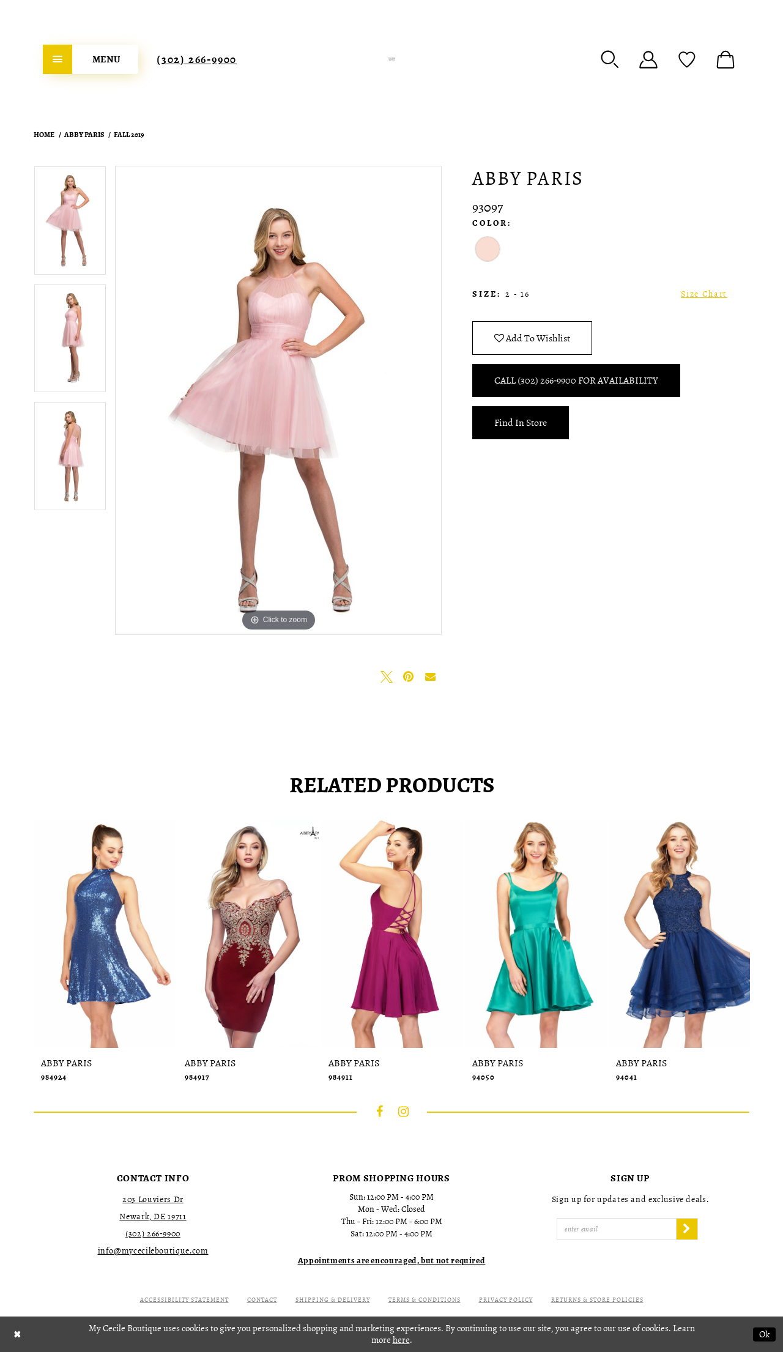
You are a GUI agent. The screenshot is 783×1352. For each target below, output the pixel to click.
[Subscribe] (687, 1229)
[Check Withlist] (687, 59)
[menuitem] (90, 59)
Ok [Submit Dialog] (764, 1334)
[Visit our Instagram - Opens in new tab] (404, 1112)
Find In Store (520, 422)
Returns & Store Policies (597, 1300)
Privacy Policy (506, 1300)
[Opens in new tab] (392, 1260)
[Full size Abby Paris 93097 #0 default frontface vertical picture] (278, 400)
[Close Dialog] (17, 1334)
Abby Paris (84, 134)
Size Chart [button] (704, 294)
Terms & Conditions (424, 1300)
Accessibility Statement (184, 1300)
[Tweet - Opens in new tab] (387, 677)
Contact (262, 1300)
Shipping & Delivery (332, 1300)
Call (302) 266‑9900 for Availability (576, 380)
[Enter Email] (617, 1229)
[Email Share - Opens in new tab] (431, 677)
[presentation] (104, 934)
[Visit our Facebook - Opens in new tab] (380, 1112)
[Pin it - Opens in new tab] (409, 677)
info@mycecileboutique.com (153, 1251)
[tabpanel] (70, 225)
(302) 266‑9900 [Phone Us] (197, 59)
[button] (610, 59)
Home (44, 134)
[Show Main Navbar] (90, 59)
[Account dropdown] (648, 59)
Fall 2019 (129, 134)
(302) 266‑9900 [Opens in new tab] (152, 1233)
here (401, 1340)
